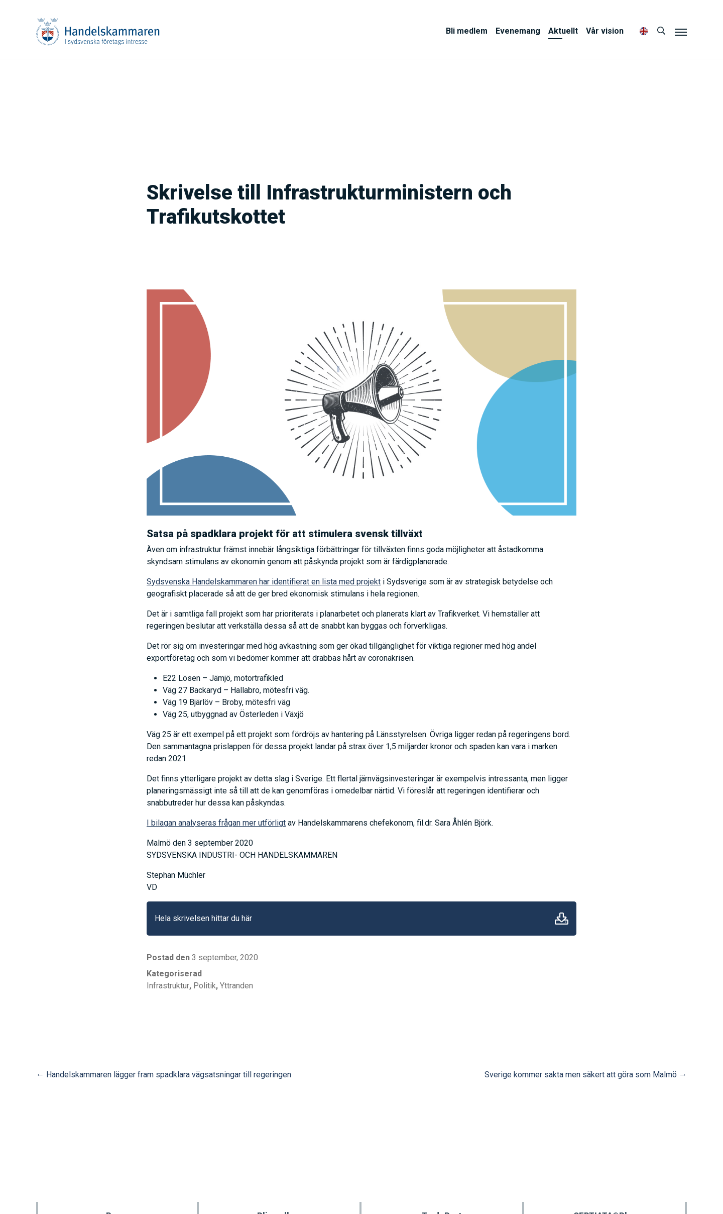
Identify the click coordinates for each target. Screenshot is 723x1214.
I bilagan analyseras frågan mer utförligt (216, 823)
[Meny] (681, 31)
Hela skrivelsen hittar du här (203, 918)
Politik (204, 985)
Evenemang (518, 31)
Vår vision (605, 31)
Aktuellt (563, 31)
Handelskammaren (98, 31)
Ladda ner (561, 918)
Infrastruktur (168, 985)
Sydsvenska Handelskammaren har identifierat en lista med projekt (264, 581)
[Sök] (661, 31)
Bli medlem (467, 31)
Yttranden (236, 985)
